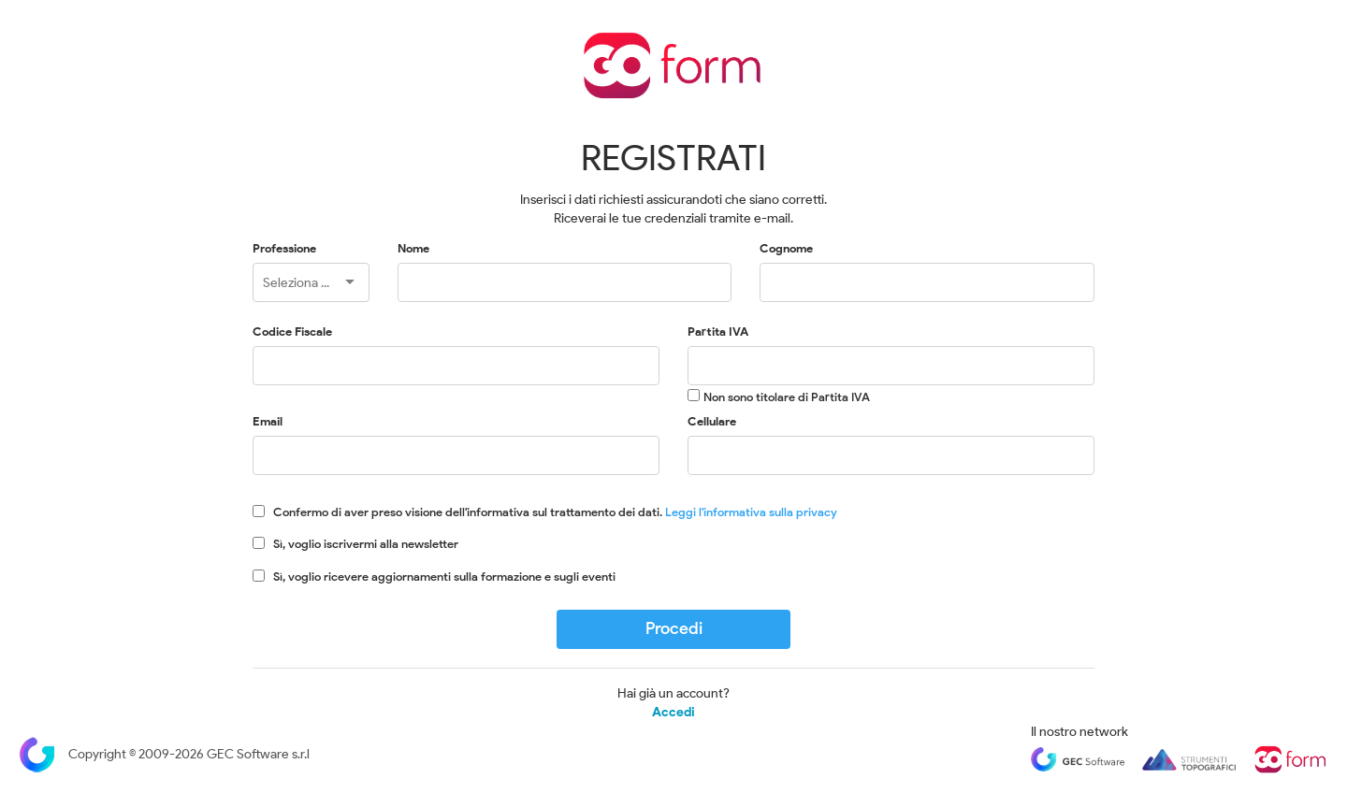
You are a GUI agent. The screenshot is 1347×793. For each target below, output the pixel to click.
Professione (284, 248)
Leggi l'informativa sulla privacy (751, 512)
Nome (413, 248)
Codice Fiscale (292, 331)
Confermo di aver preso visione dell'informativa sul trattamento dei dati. (555, 512)
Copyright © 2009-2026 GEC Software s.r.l (164, 754)
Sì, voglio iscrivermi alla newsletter (365, 544)
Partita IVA (718, 331)
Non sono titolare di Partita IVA (786, 397)
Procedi (673, 628)
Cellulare (712, 421)
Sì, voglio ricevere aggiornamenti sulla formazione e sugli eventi (444, 577)
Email (267, 421)
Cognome (786, 248)
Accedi (673, 712)
